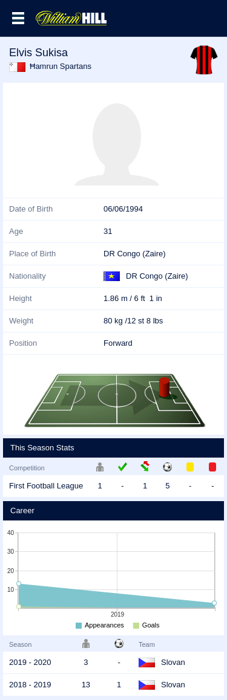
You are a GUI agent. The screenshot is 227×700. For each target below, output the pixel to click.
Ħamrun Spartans (60, 66)
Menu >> (18, 18)
